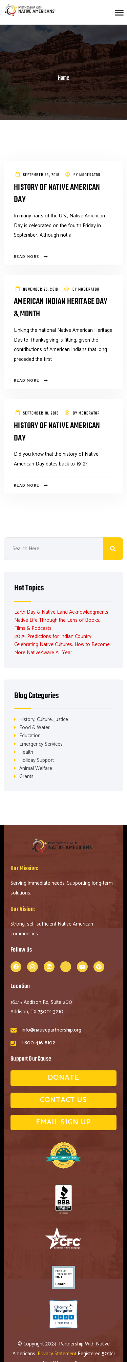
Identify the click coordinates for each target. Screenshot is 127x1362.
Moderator (90, 175)
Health (26, 752)
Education (30, 735)
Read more (26, 256)
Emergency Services (41, 744)
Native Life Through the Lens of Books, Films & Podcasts (57, 624)
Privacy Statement (58, 1354)
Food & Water (34, 727)
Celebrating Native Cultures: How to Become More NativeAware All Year (62, 648)
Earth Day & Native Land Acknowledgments (61, 612)
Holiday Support (36, 760)
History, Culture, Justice (43, 719)
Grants (26, 776)
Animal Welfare (35, 768)
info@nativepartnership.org (51, 1030)
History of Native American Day (57, 194)
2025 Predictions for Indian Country (52, 636)
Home (63, 78)
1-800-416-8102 (38, 1043)
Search (113, 548)
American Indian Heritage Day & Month (60, 308)
